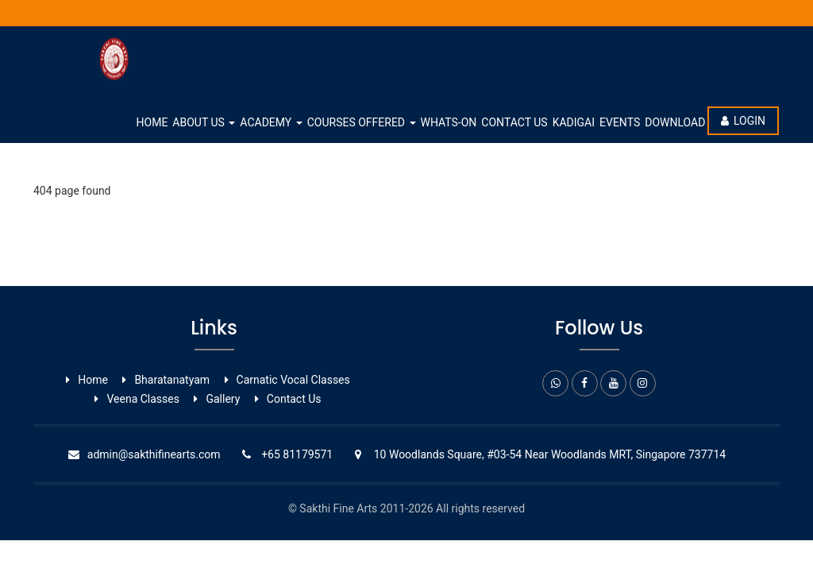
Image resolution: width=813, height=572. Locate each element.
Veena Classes (142, 398)
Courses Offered (361, 122)
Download (675, 122)
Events (619, 122)
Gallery (223, 398)
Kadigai (574, 122)
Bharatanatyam (172, 379)
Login (743, 120)
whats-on (449, 122)
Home (152, 122)
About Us (203, 122)
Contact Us (514, 122)
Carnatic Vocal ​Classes (293, 379)
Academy (271, 122)
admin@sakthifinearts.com (154, 454)
